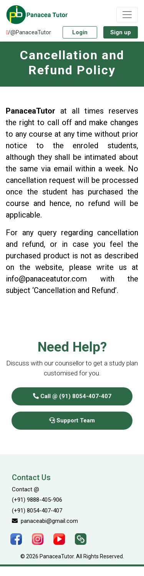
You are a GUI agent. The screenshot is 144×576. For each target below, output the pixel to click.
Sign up (120, 32)
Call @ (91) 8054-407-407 (72, 396)
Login (80, 32)
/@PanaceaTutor (28, 32)
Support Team (72, 420)
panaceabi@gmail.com (45, 520)
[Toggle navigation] (127, 14)
